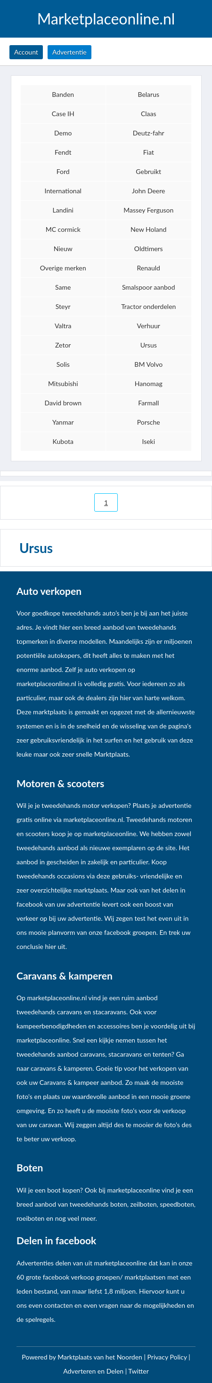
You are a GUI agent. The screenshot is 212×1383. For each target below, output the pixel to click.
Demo (63, 133)
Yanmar (63, 422)
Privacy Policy (168, 1357)
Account (26, 52)
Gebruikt (148, 171)
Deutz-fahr (148, 133)
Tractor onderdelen (148, 306)
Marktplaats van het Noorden (100, 1357)
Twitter (138, 1371)
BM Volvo (148, 364)
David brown (63, 403)
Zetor (63, 345)
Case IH (63, 114)
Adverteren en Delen (93, 1371)
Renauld (148, 268)
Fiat (148, 152)
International (63, 191)
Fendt (63, 152)
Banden (63, 94)
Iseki (148, 441)
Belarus (148, 94)
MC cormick (63, 229)
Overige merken (63, 268)
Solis (63, 364)
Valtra (63, 326)
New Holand (148, 229)
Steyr (63, 306)
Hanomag (149, 383)
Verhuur (148, 326)
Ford (63, 171)
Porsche (148, 422)
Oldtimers (148, 249)
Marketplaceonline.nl (106, 19)
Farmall (148, 403)
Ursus (148, 345)
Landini (63, 210)
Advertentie (69, 52)
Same (63, 287)
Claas (148, 114)
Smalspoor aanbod (148, 287)
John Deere (148, 191)
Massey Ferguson (148, 210)
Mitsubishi (63, 383)
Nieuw (63, 249)
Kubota (63, 441)
